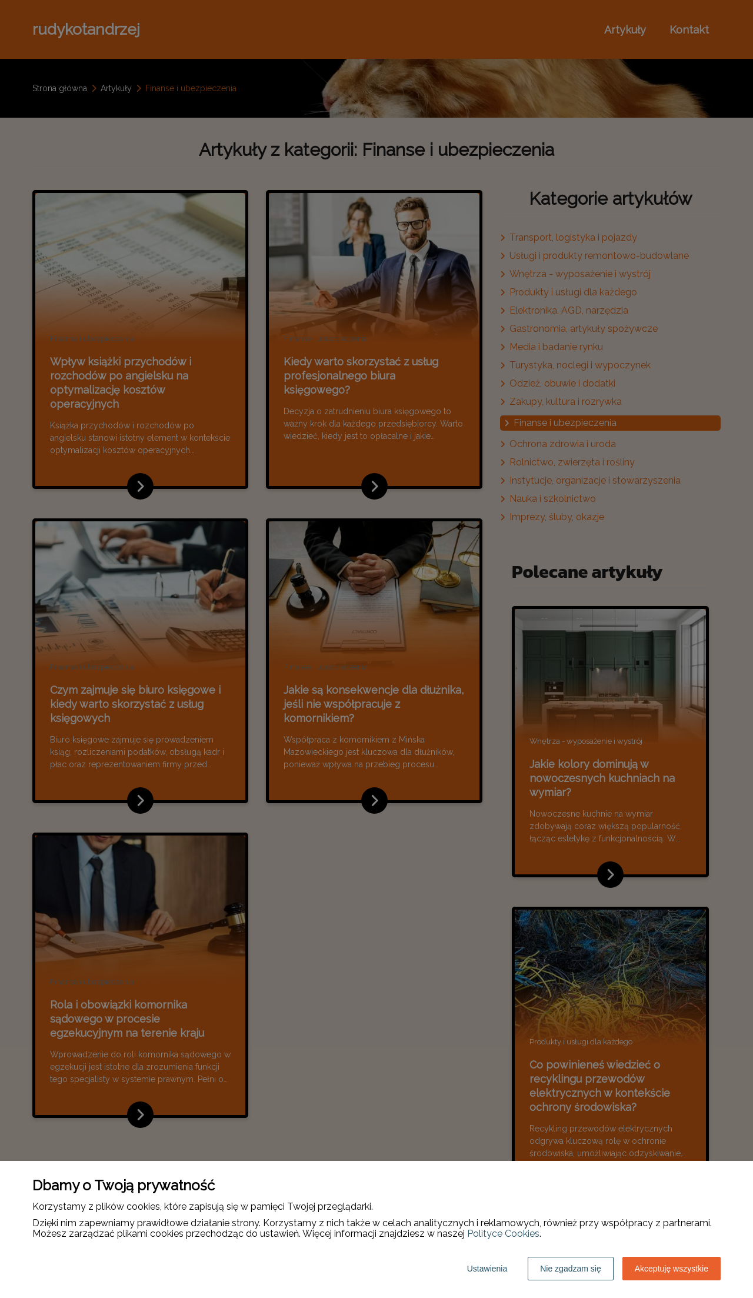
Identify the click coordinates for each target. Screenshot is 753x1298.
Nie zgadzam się (570, 1268)
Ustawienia (487, 1268)
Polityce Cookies (503, 1233)
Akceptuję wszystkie (671, 1268)
